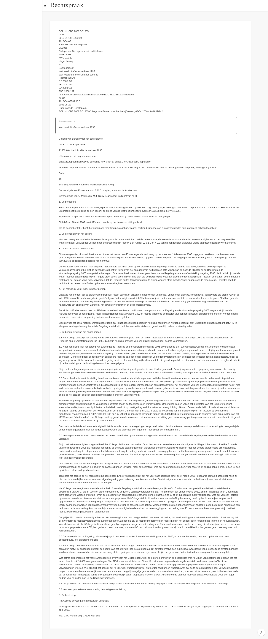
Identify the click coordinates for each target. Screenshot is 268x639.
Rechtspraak (67, 5)
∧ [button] (261, 632)
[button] (45, 5)
